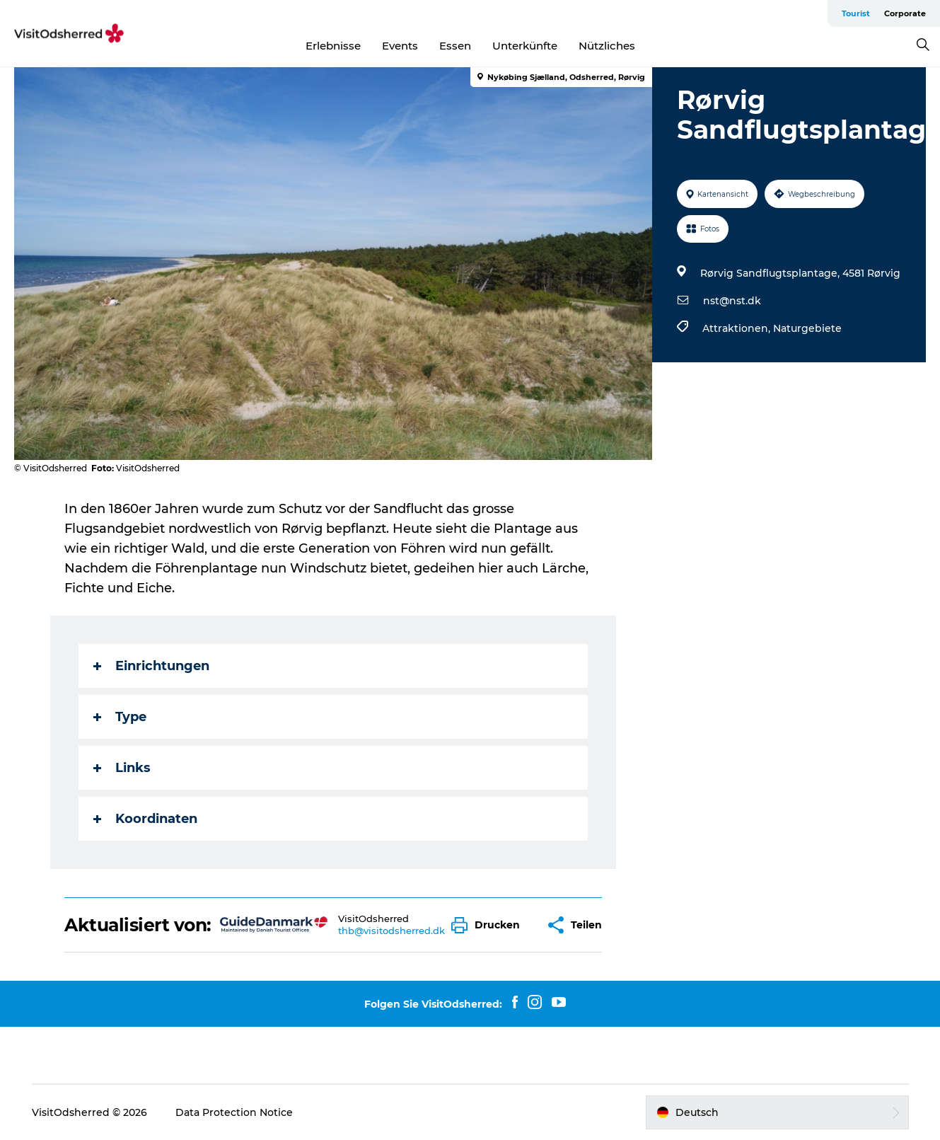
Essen (455, 45)
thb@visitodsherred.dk (391, 930)
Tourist (856, 13)
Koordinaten (145, 819)
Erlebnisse (333, 45)
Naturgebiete (807, 328)
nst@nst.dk (732, 300)
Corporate (905, 13)
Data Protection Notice (234, 1112)
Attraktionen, (737, 328)
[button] (489, 925)
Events (400, 45)
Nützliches (607, 45)
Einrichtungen (151, 666)
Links (122, 768)
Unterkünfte (524, 45)
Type (119, 717)
